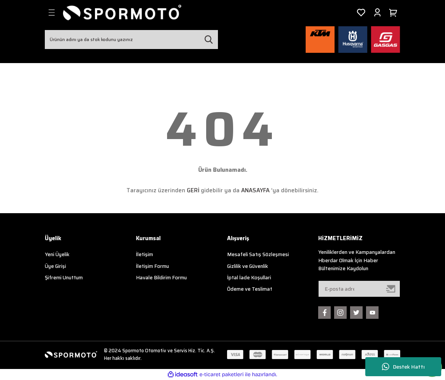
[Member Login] (377, 12)
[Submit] (391, 288)
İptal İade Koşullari (249, 278)
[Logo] (122, 13)
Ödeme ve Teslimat (249, 289)
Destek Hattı (403, 367)
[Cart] (394, 12)
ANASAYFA (255, 190)
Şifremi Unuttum (64, 278)
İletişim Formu (152, 266)
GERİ (193, 190)
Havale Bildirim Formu (161, 278)
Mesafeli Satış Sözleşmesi (258, 254)
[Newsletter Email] (359, 288)
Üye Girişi (55, 266)
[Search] (131, 39)
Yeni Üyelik (57, 254)
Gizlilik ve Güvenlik (247, 266)
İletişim (144, 254)
